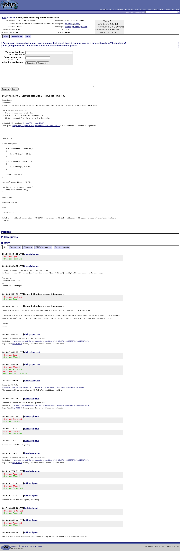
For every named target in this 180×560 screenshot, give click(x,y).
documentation (118, 9)
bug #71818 (17, 345)
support (109, 9)
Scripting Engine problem (76, 27)
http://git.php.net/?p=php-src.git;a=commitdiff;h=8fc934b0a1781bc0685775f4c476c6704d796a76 (43, 392)
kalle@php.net (31, 516)
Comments (15, 247)
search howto (152, 9)
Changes (28, 247)
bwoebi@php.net (32, 459)
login (177, 9)
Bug (4, 17)
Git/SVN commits (43, 247)
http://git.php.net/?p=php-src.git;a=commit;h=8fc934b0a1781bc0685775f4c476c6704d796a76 (50, 343)
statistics (162, 9)
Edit (28, 36)
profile (76, 24)
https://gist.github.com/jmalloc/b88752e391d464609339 (36, 126)
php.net (102, 9)
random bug (170, 9)
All (5, 247)
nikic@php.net (31, 490)
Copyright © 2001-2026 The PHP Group (26, 556)
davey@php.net (31, 403)
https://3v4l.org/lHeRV (33, 123)
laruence (69, 24)
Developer (17, 36)
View (6, 36)
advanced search (140, 9)
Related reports (62, 247)
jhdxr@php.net (31, 254)
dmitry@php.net (32, 336)
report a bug (129, 9)
